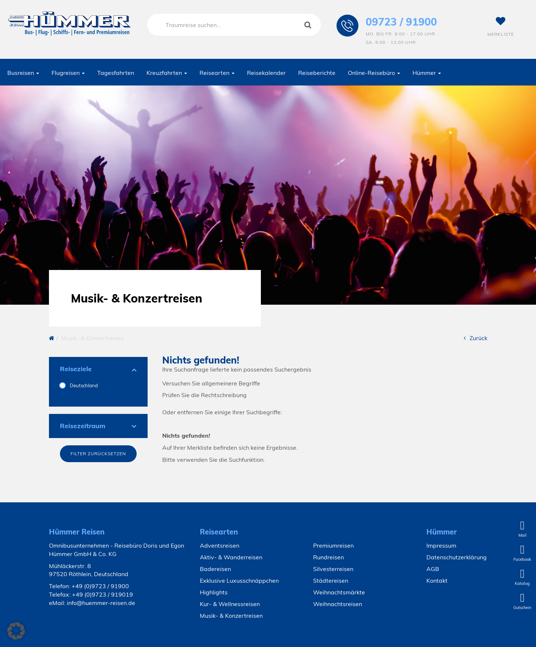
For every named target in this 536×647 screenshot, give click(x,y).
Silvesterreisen (333, 568)
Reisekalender (266, 72)
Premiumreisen (333, 545)
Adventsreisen (219, 545)
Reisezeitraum (98, 426)
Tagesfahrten (115, 72)
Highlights (214, 592)
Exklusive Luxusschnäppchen (239, 580)
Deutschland (83, 385)
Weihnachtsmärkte (339, 592)
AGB (432, 568)
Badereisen (215, 568)
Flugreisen (68, 72)
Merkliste (500, 26)
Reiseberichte (316, 72)
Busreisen (23, 72)
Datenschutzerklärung (456, 557)
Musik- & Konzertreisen (231, 615)
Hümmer (427, 72)
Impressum (441, 545)
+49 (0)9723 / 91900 (100, 586)
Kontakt (437, 580)
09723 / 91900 (401, 21)
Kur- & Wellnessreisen (230, 604)
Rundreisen (328, 557)
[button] (16, 631)
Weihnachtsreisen (337, 604)
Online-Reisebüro (374, 72)
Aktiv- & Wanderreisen (231, 557)
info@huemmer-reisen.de (101, 602)
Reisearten (217, 72)
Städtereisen (330, 580)
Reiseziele (98, 369)
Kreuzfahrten (167, 72)
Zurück (475, 338)
